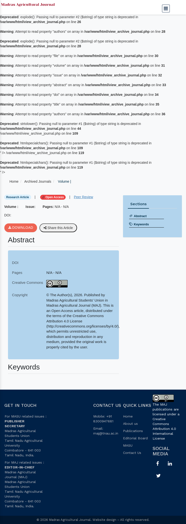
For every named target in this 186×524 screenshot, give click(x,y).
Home (13, 181)
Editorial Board (135, 438)
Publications (133, 431)
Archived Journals (37, 181)
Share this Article (58, 228)
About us (130, 424)
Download (20, 228)
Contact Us (132, 453)
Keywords (139, 224)
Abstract (138, 216)
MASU (127, 445)
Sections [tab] (138, 204)
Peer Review (83, 197)
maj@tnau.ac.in (105, 433)
